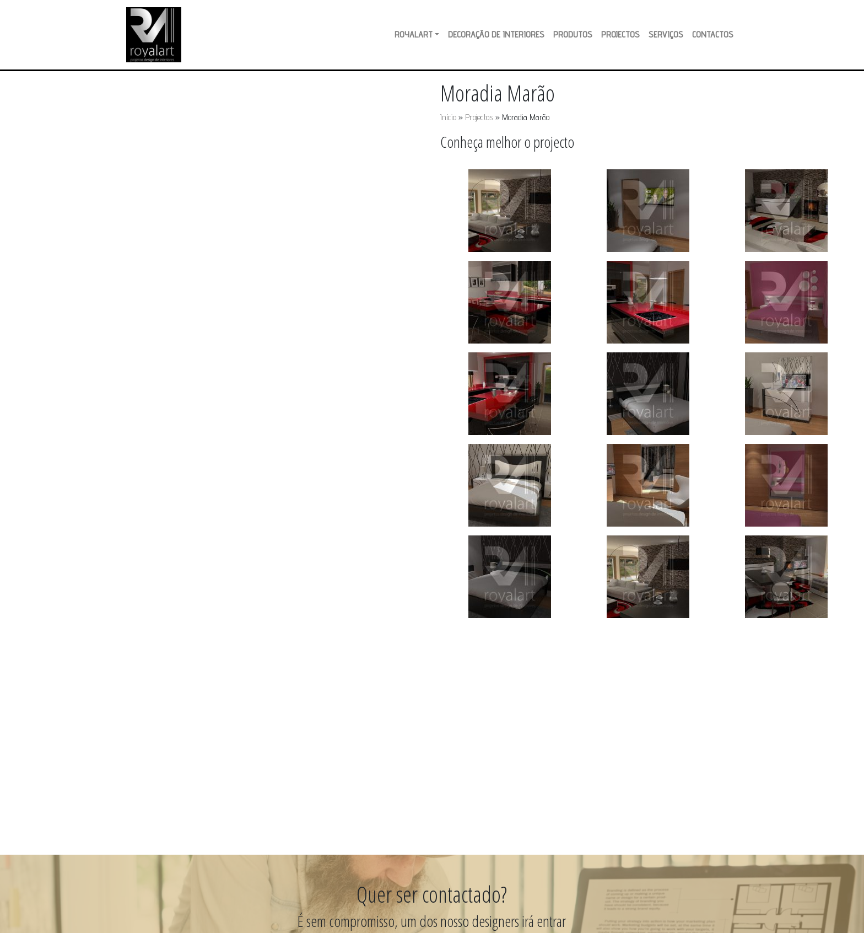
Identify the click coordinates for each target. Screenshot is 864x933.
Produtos (572, 34)
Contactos (712, 34)
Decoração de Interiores (496, 34)
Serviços (666, 34)
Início (448, 117)
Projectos (620, 34)
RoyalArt (414, 34)
